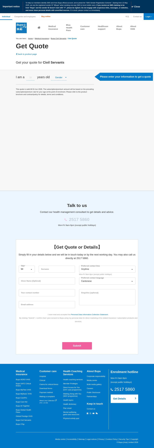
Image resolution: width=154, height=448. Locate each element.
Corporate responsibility (96, 376)
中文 (127, 16)
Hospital (43, 376)
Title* (23, 266)
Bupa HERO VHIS (23, 379)
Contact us (137, 16)
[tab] (55, 77)
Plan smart (67, 408)
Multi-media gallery (94, 384)
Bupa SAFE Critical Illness (23, 384)
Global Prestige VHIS (24, 416)
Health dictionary (69, 404)
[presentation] (77, 331)
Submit (77, 345)
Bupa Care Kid (21, 402)
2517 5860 (126, 389)
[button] (149, 16)
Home (30, 38)
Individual (6, 16)
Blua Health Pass (69, 27)
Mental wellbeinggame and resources (71, 413)
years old (43, 77)
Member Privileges (70, 383)
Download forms (46, 388)
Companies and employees (25, 16)
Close (135, 6)
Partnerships (92, 396)
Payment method (46, 392)
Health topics (68, 400)
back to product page (26, 54)
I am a (20, 77)
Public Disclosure (93, 392)
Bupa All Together (23, 406)
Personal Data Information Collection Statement (89, 314)
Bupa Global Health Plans (23, 411)
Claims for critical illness (49, 384)
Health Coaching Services (72, 372)
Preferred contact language (92, 278)
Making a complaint (47, 396)
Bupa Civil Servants (58, 38)
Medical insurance (42, 38)
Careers (90, 388)
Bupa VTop (20, 424)
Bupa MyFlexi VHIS (23, 389)
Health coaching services (73, 379)
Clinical (42, 380)
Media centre (92, 380)
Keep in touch (95, 403)
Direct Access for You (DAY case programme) (72, 388)
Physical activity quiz (71, 418)
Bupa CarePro (21, 398)
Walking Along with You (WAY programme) (72, 395)
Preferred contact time (90, 266)
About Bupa (94, 371)
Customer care (48, 371)
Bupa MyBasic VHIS (24, 394)
